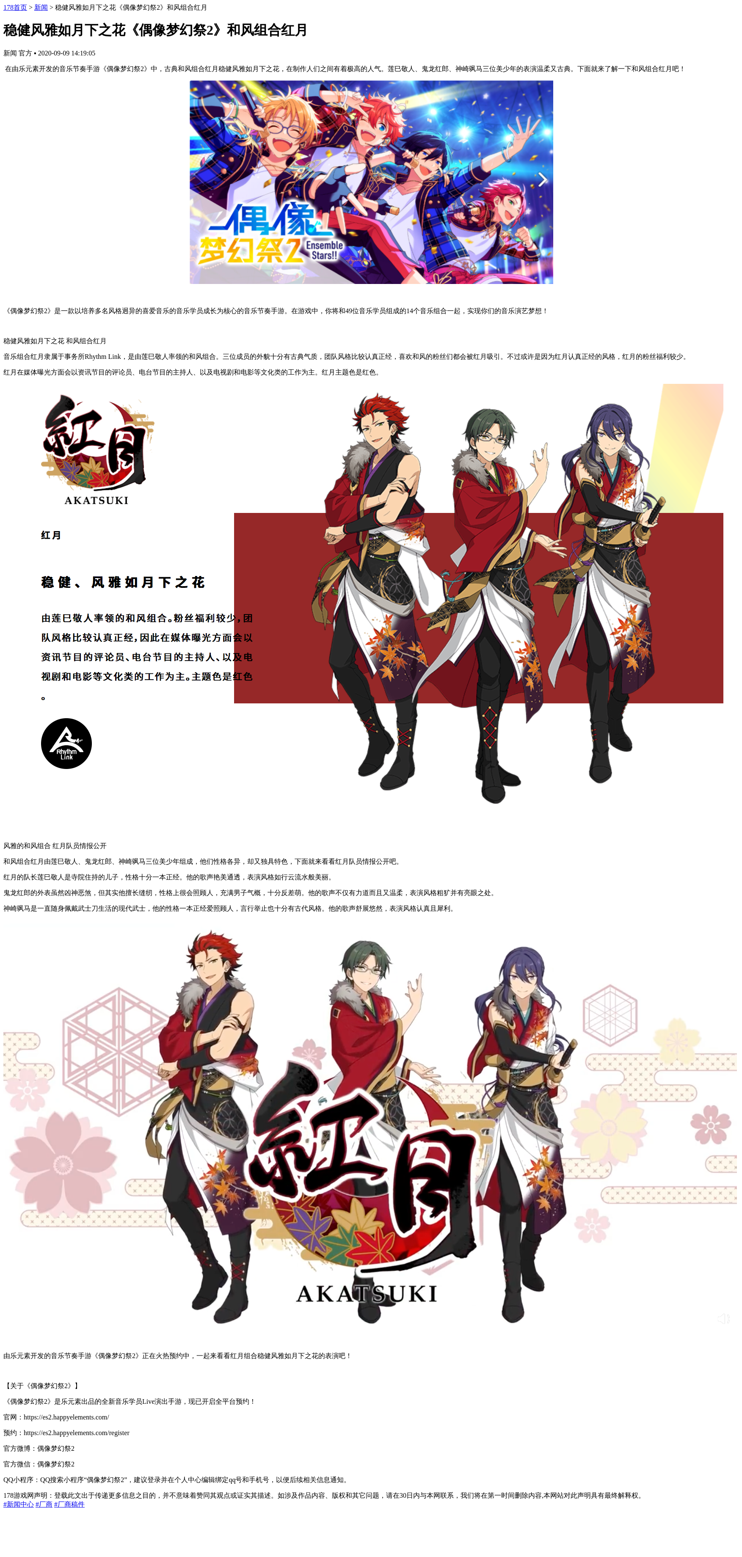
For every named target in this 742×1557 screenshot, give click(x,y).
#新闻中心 (18, 1504)
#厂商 (44, 1504)
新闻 (41, 7)
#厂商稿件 (69, 1504)
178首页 (15, 7)
